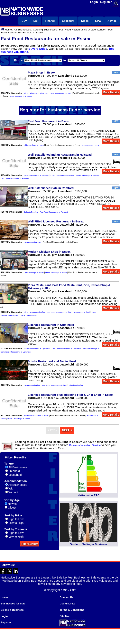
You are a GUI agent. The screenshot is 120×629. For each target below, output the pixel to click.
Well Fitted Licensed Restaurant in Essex (56, 221)
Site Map (65, 616)
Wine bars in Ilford (76, 385)
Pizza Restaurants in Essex (21, 96)
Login (94, 2)
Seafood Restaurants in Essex (36, 416)
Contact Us (66, 597)
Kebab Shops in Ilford (29, 315)
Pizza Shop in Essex (41, 72)
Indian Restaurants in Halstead (36, 175)
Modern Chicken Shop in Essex (49, 251)
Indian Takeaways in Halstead (88, 175)
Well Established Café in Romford (51, 188)
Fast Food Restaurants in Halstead (15, 179)
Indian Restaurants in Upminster (37, 349)
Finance (50, 20)
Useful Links (67, 603)
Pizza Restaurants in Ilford (34, 312)
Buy (24, 20)
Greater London (97, 29)
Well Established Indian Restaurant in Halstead (60, 154)
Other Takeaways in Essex (60, 93)
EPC (98, 20)
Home (8, 29)
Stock (84, 20)
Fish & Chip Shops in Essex (18, 419)
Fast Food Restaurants (72, 29)
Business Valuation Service (85, 445)
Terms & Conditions (72, 609)
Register (106, 2)
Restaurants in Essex (90, 145)
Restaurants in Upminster (21, 352)
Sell (35, 20)
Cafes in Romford (31, 212)
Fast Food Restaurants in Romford (54, 212)
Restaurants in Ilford (82, 312)
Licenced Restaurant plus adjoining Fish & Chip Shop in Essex (70, 394)
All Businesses (22, 29)
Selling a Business (12, 609)
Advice (111, 20)
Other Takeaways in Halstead (62, 175)
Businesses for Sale (13, 603)
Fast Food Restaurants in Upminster (66, 349)
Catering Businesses (45, 29)
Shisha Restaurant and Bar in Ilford (52, 361)
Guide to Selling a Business (88, 544)
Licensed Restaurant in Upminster (51, 324)
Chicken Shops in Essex (34, 145)
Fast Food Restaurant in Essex (49, 121)
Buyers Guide (37, 48)
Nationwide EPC (88, 495)
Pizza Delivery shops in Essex (36, 93)
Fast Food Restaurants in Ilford (59, 312)
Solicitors (68, 20)
